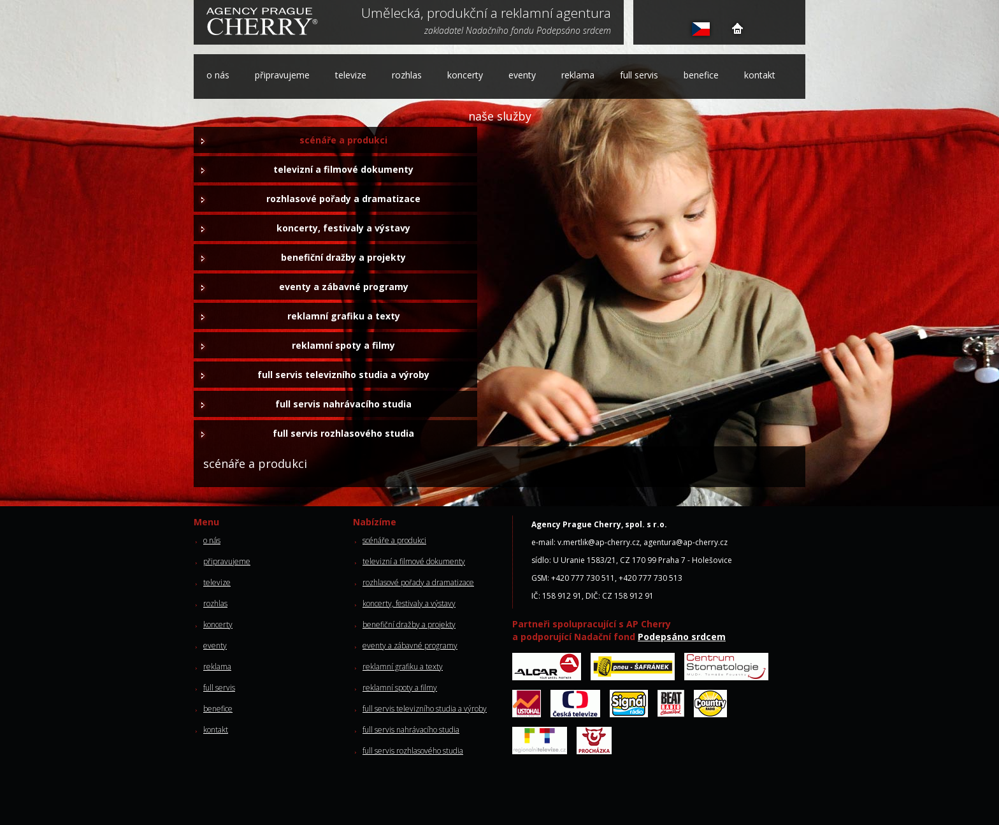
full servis (639, 75)
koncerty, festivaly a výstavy (343, 228)
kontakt (759, 75)
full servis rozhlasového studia (343, 433)
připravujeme (282, 75)
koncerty (465, 75)
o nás (217, 75)
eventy (522, 75)
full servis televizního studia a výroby (343, 375)
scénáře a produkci (343, 140)
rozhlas (407, 75)
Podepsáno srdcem (682, 637)
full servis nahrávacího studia (343, 404)
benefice (701, 75)
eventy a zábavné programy (343, 287)
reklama (577, 75)
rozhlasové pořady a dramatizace (343, 199)
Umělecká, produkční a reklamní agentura (486, 14)
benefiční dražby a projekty (343, 257)
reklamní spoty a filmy (343, 345)
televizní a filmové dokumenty (343, 169)
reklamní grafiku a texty (343, 316)
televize (350, 75)
